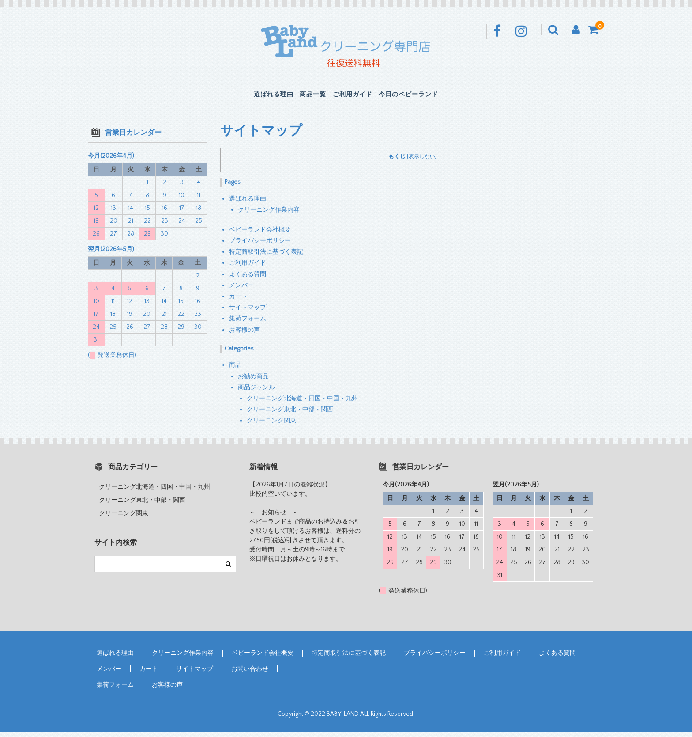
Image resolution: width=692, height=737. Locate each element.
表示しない (422, 162)
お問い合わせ (249, 674)
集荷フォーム (247, 323)
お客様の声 (244, 334)
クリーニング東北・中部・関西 (290, 414)
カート (238, 301)
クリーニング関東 (271, 425)
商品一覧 (302, 97)
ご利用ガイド (360, 97)
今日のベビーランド (438, 97)
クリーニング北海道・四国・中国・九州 (302, 403)
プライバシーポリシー (260, 245)
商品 (235, 370)
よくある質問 (247, 279)
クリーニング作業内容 (269, 214)
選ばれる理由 (243, 97)
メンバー (241, 290)
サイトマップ (247, 312)
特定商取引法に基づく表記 (266, 256)
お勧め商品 (253, 381)
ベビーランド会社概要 (260, 234)
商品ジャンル (256, 392)
